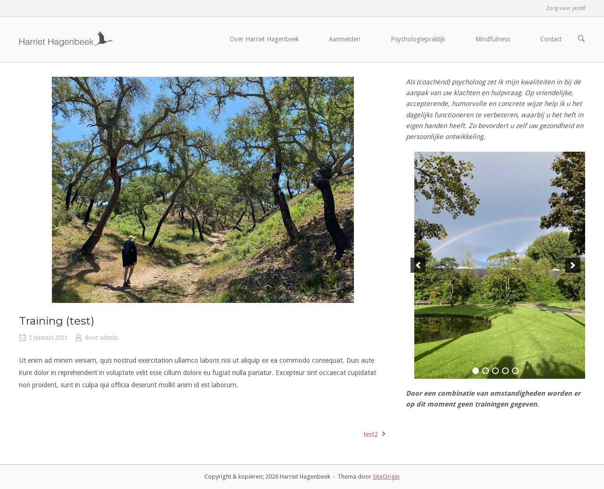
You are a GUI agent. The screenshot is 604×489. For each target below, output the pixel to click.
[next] (572, 265)
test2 (370, 434)
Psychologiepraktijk (418, 39)
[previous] (418, 265)
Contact (551, 39)
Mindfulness (492, 39)
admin (109, 337)
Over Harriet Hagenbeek (264, 39)
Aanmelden (345, 39)
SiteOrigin (386, 476)
